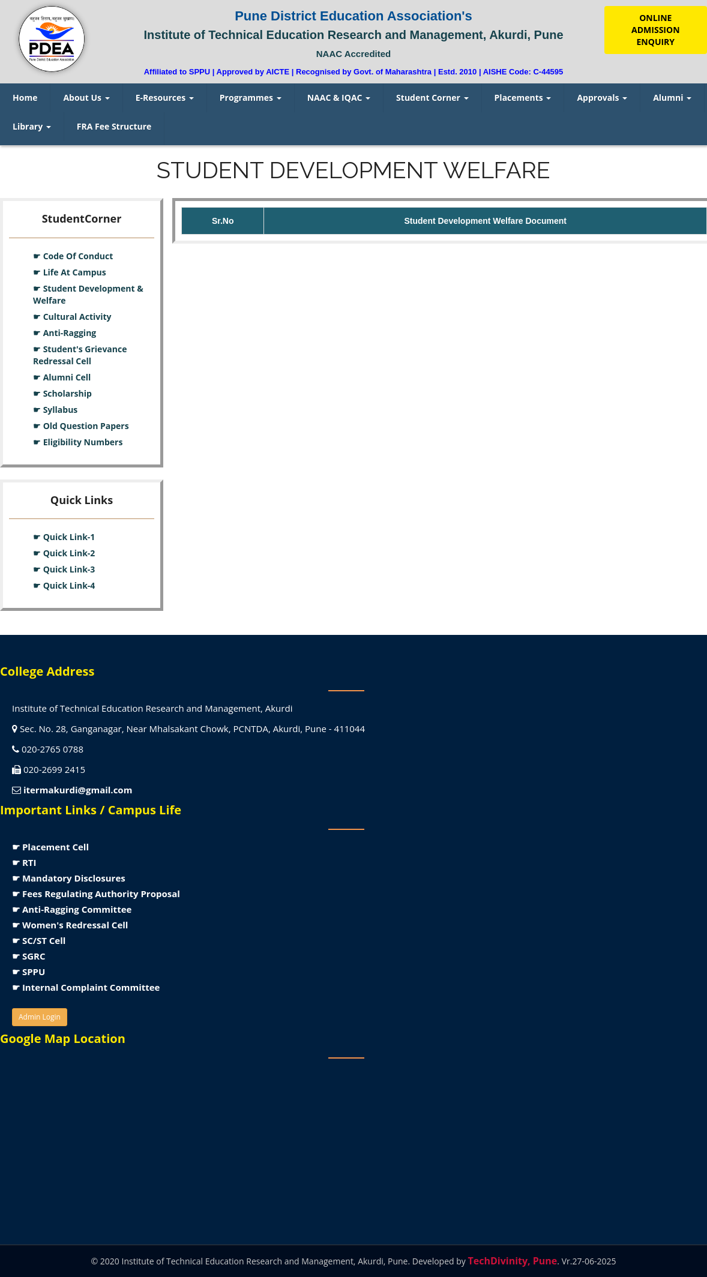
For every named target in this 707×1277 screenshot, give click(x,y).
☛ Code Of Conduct (73, 256)
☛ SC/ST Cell (38, 940)
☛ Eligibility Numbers (77, 442)
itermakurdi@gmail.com (77, 790)
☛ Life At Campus (69, 272)
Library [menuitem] (32, 126)
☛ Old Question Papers (81, 425)
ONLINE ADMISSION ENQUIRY (655, 29)
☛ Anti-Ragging (64, 332)
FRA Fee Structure (114, 126)
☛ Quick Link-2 (64, 553)
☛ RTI (24, 862)
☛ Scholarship (62, 393)
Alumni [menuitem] (672, 97)
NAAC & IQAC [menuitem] (338, 97)
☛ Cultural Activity (72, 316)
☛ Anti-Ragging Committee (71, 909)
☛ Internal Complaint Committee (86, 987)
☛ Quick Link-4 (64, 585)
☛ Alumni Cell (62, 377)
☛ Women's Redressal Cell (70, 925)
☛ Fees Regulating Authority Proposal (96, 894)
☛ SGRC (28, 956)
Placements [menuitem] (523, 97)
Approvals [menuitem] (602, 97)
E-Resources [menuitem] (165, 97)
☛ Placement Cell (50, 847)
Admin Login (40, 1017)
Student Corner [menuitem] (432, 97)
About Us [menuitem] (86, 97)
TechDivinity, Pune (512, 1260)
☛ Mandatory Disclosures (68, 878)
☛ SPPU (28, 972)
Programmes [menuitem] (250, 97)
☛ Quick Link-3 (64, 569)
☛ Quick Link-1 (64, 536)
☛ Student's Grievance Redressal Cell (80, 355)
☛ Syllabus (55, 409)
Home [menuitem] (25, 97)
